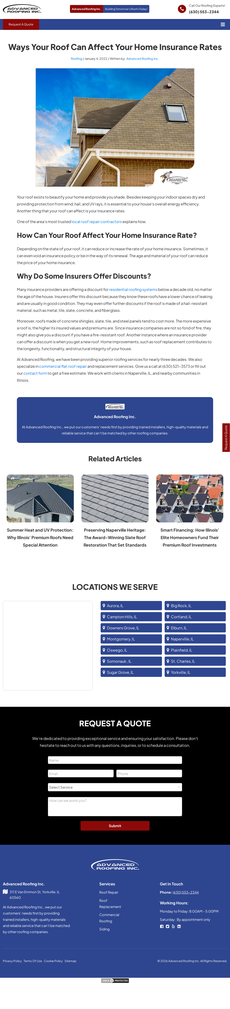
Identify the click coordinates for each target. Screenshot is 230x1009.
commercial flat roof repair (63, 366)
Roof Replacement (110, 904)
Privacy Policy (12, 961)
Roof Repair (108, 893)
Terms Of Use (33, 961)
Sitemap (70, 961)
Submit (115, 826)
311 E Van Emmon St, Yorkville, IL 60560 (35, 895)
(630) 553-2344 (204, 11)
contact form (35, 373)
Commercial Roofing (109, 918)
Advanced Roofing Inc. (142, 59)
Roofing (76, 59)
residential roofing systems (133, 289)
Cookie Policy (53, 961)
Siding (104, 929)
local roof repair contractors (96, 222)
